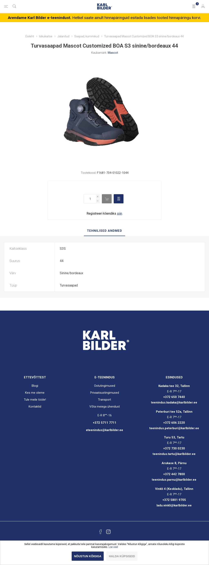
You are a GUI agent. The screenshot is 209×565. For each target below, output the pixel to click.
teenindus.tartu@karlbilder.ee (174, 454)
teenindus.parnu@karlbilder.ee (174, 479)
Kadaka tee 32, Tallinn (174, 386)
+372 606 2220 (174, 423)
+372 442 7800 (174, 474)
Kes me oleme (34, 392)
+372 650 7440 (174, 397)
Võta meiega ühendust (104, 406)
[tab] (104, 231)
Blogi (35, 386)
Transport (104, 399)
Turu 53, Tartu (174, 437)
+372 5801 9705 (174, 500)
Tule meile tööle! (35, 399)
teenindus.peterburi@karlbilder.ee (174, 428)
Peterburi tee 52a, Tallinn (174, 411)
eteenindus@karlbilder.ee (104, 430)
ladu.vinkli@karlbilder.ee (174, 505)
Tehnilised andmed (104, 231)
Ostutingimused (104, 386)
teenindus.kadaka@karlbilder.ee (174, 402)
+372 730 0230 (174, 448)
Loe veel (113, 547)
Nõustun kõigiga (87, 556)
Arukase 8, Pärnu (174, 463)
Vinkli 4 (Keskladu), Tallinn (174, 489)
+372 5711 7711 (104, 423)
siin (119, 213)
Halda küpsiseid (122, 556)
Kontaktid (35, 406)
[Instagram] (108, 531)
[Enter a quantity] (89, 198)
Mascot (113, 53)
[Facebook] (100, 531)
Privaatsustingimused (104, 392)
